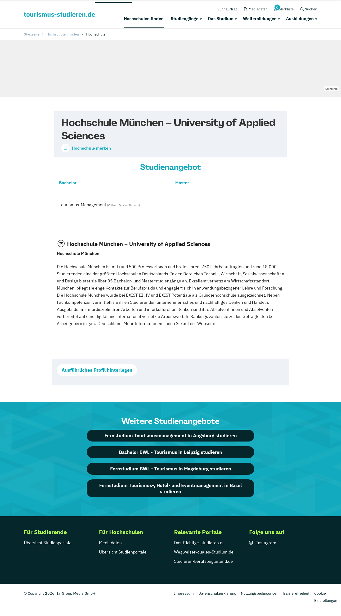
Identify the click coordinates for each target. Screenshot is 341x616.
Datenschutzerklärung (217, 593)
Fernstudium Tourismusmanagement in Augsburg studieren (170, 435)
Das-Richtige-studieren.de (199, 542)
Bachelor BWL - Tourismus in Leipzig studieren (170, 452)
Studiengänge (184, 18)
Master (182, 182)
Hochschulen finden (144, 18)
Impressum (184, 593)
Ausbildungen (300, 18)
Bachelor (67, 182)
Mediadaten (110, 542)
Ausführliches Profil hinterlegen (97, 370)
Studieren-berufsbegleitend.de (203, 561)
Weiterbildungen (260, 18)
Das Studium (220, 18)
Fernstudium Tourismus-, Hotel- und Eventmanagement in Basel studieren (170, 488)
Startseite (31, 34)
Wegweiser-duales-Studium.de (203, 552)
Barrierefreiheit (296, 593)
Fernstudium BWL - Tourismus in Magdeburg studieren (170, 468)
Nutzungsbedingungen (259, 593)
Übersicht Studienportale (48, 542)
